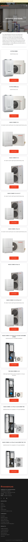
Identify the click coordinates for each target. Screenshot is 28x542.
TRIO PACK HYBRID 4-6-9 (14, 371)
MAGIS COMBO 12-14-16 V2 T (14, 193)
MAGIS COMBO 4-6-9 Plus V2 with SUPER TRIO (14, 406)
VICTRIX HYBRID (14, 51)
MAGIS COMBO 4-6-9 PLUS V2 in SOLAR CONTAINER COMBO (14, 336)
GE (21, 5)
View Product (14, 80)
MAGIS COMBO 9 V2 (14, 122)
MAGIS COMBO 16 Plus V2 (14, 264)
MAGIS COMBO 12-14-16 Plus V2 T (14, 300)
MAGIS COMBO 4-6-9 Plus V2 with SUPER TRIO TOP (14, 442)
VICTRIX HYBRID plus (14, 86)
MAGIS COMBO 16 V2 (14, 157)
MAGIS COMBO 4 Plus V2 (14, 228)
